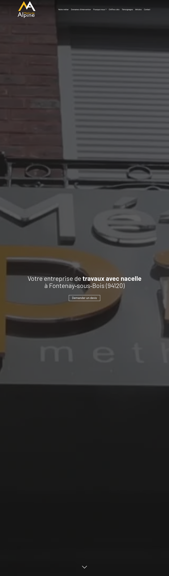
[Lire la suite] (84, 567)
